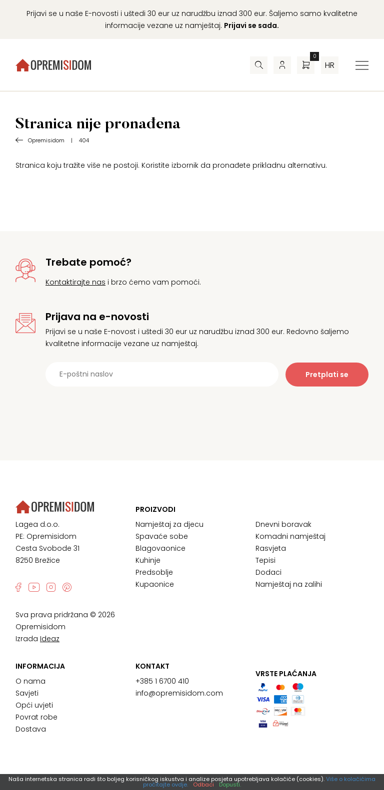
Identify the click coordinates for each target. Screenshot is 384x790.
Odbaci (203, 785)
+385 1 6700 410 (162, 681)
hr (329, 65)
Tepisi (266, 560)
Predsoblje (154, 572)
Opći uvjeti (34, 705)
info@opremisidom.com (179, 693)
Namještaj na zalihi (289, 584)
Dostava (31, 729)
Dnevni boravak (284, 524)
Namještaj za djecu (170, 524)
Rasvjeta (271, 548)
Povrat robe (37, 717)
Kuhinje (148, 560)
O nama (31, 681)
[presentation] (192, 411)
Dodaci (269, 572)
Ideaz (50, 639)
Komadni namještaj (291, 536)
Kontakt (153, 666)
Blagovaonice (161, 548)
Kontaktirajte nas (76, 282)
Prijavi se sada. (251, 25)
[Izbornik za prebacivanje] (362, 65)
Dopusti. (230, 785)
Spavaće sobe (162, 536)
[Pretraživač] (259, 65)
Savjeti (27, 693)
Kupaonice (155, 584)
